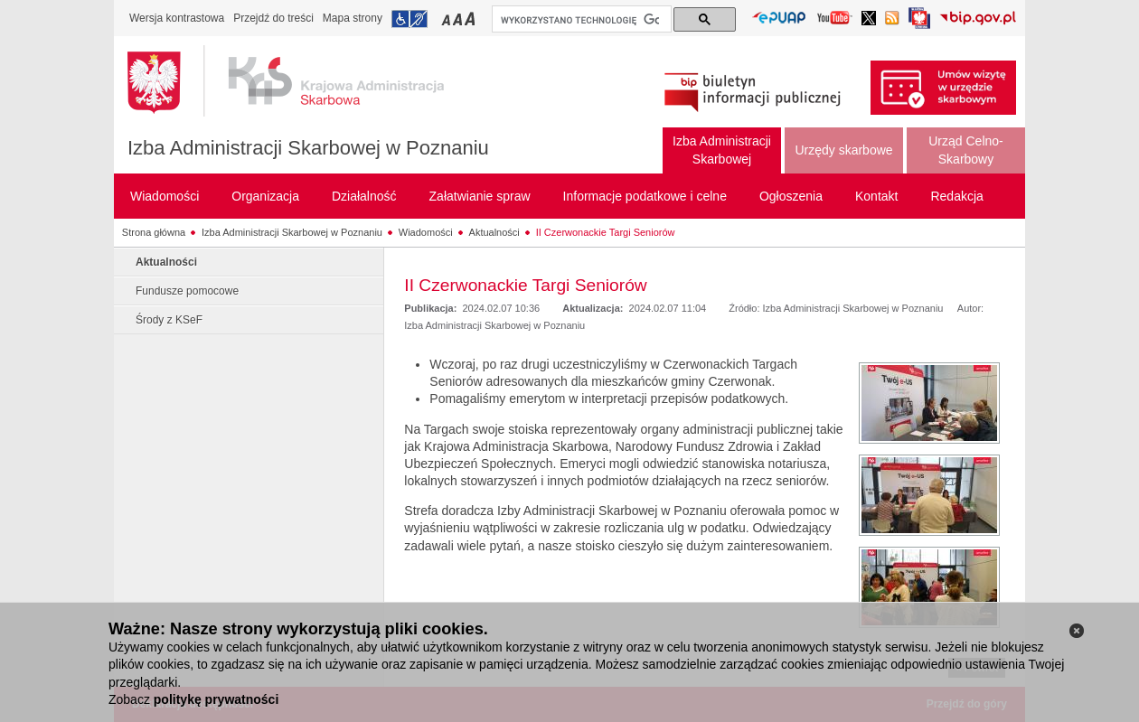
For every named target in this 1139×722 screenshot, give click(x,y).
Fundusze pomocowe (187, 291)
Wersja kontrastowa (176, 18)
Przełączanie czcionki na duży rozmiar (471, 18)
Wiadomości (426, 232)
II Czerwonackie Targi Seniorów (605, 232)
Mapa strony (352, 18)
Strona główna (153, 232)
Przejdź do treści (273, 18)
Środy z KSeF (169, 320)
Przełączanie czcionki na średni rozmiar (459, 18)
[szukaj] (580, 20)
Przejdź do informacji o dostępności (409, 19)
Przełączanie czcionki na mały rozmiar (447, 18)
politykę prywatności (216, 699)
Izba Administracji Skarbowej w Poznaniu (308, 147)
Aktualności (494, 232)
